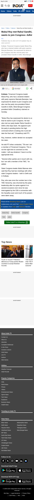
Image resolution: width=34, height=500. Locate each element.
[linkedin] (21, 461)
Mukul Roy (5, 212)
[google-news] (26, 461)
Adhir (9, 217)
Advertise (4, 342)
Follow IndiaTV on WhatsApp (17, 222)
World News (4, 384)
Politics (7, 28)
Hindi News (4, 352)
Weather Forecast (6, 369)
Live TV (3, 355)
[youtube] (17, 461)
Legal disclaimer (15, 493)
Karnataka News (6, 450)
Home (3, 11)
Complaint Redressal (7, 344)
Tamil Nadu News (6, 438)
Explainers (4, 399)
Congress (25, 212)
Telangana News (21, 427)
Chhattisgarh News (6, 443)
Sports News (5, 394)
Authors (3, 357)
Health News (5, 404)
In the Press (4, 347)
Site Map (6, 493)
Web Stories (4, 360)
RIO (19, 495)
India (15, 11)
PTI (2, 38)
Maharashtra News (22, 422)
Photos (3, 387)
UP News (4, 440)
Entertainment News (7, 392)
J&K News (4, 448)
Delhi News (4, 425)
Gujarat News (5, 445)
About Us (4, 339)
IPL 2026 (21, 11)
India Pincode (5, 371)
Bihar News (4, 422)
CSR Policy (12, 495)
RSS (23, 495)
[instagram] (12, 461)
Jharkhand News (6, 430)
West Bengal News (22, 430)
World (28, 11)
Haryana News (5, 427)
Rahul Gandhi (15, 212)
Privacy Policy (26, 493)
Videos (9, 11)
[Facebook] (3, 461)
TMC (3, 217)
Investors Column (6, 349)
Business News (5, 402)
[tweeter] (8, 461)
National (13, 28)
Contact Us (4, 337)
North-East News (6, 435)
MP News (4, 432)
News (2, 28)
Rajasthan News (21, 425)
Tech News (4, 397)
